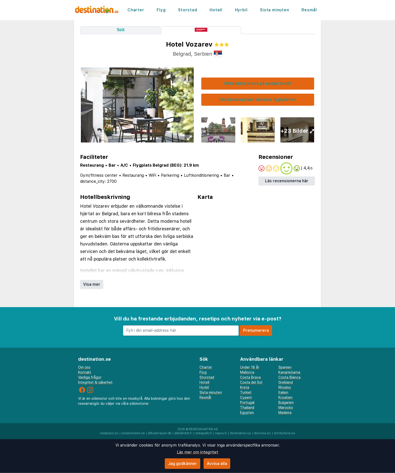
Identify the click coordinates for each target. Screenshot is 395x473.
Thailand (247, 408)
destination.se (240, 433)
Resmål (309, 10)
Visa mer (91, 284)
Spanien (284, 367)
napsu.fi (221, 433)
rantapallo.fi (203, 433)
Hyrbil (241, 10)
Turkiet (246, 392)
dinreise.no (262, 433)
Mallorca (247, 372)
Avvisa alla (217, 463)
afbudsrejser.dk (159, 433)
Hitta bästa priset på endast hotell (257, 83)
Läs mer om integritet (197, 452)
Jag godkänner (182, 463)
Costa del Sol (251, 382)
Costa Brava (250, 377)
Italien (283, 392)
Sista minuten (274, 10)
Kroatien (285, 397)
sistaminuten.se (133, 433)
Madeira (284, 413)
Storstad (187, 10)
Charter (135, 10)
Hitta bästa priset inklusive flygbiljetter (257, 99)
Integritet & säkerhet (95, 382)
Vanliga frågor (90, 377)
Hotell (216, 10)
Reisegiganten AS (203, 429)
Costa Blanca (289, 377)
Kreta (244, 387)
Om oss (84, 367)
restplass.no (109, 433)
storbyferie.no (284, 433)
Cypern (246, 397)
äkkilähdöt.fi (183, 433)
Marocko (285, 408)
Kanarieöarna (289, 372)
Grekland (285, 382)
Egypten (247, 413)
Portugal (247, 403)
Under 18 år (249, 367)
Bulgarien (286, 403)
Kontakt (84, 372)
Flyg (161, 10)
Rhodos (284, 387)
